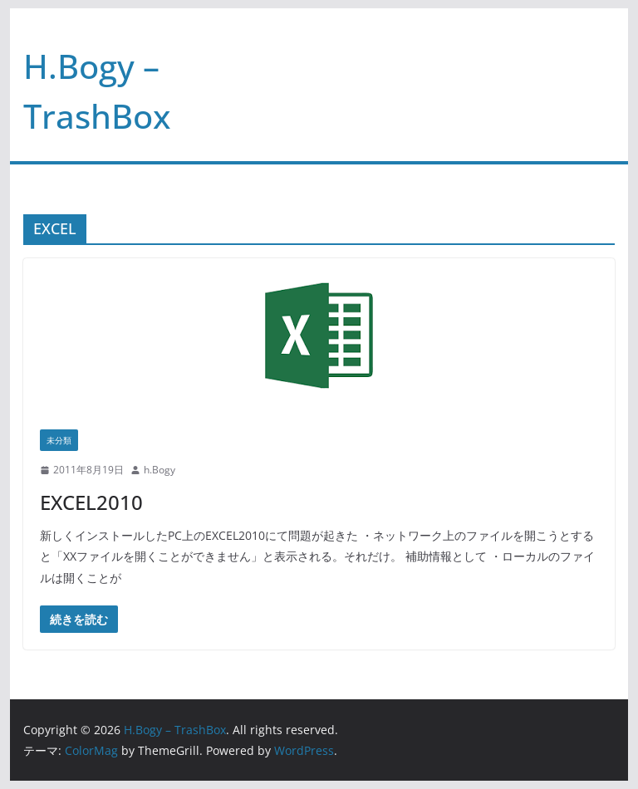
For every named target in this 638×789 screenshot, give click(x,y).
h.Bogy (159, 470)
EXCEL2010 (91, 502)
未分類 (59, 440)
